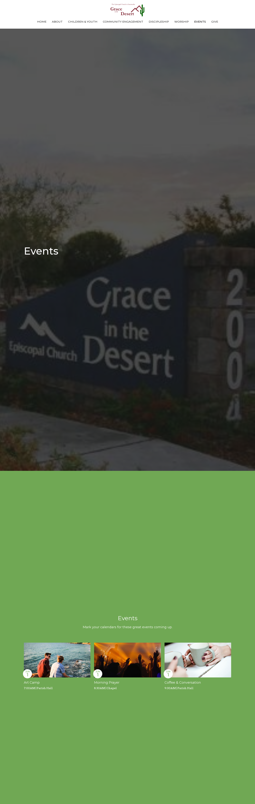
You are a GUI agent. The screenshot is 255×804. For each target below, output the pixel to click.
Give (214, 21)
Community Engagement (123, 21)
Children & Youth (82, 21)
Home (41, 21)
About (57, 21)
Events (200, 21)
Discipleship (159, 21)
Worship (181, 21)
